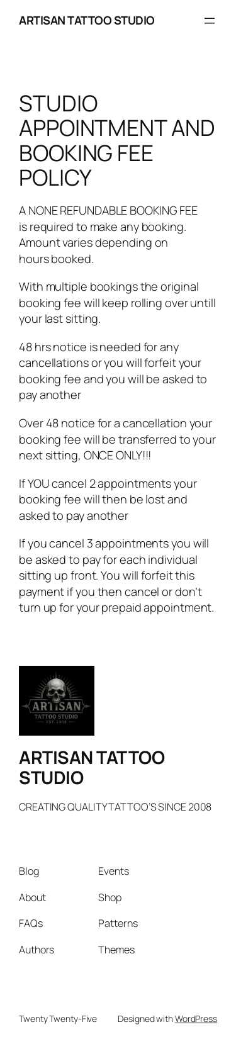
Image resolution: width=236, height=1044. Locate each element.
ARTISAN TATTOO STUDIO (87, 20)
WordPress (196, 1018)
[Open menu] (209, 20)
